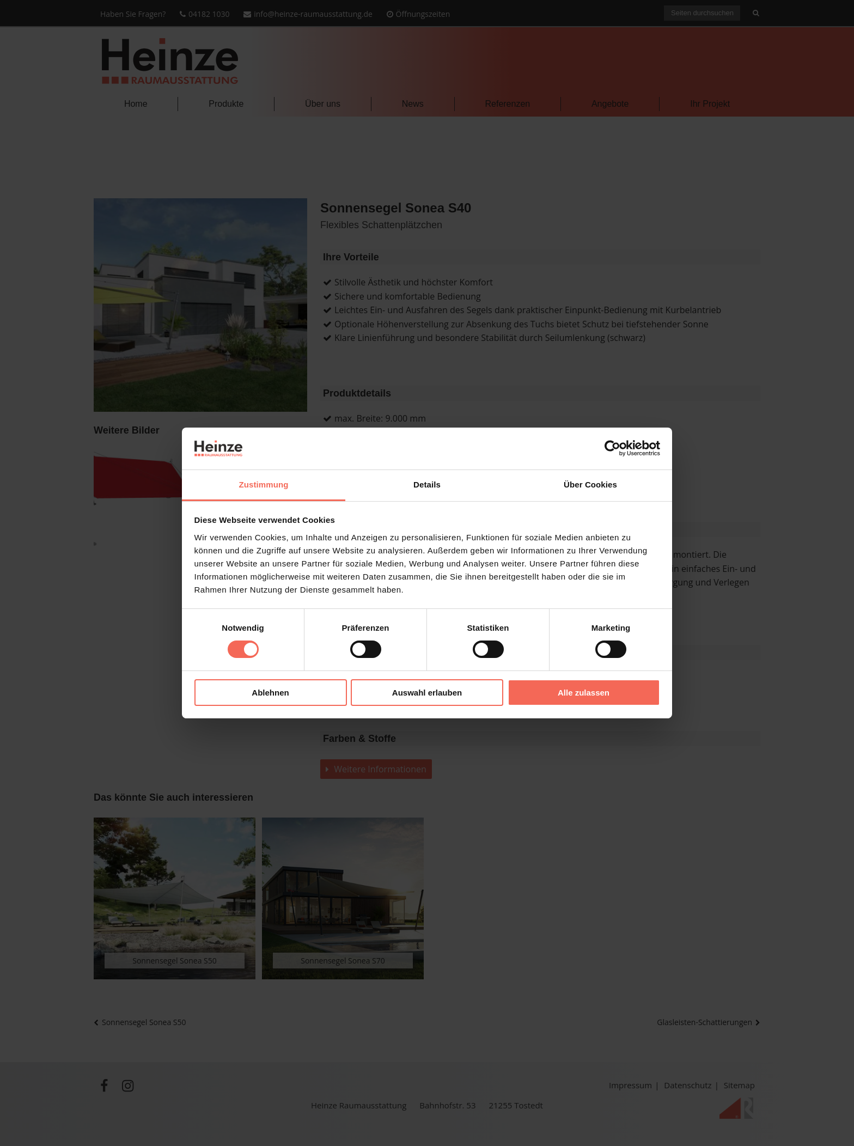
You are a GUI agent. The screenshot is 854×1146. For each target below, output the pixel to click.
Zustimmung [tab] (264, 484)
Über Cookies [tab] (590, 484)
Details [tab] (427, 484)
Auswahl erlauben (427, 692)
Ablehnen (270, 692)
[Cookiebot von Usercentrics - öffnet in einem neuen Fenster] (612, 448)
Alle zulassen (583, 692)
